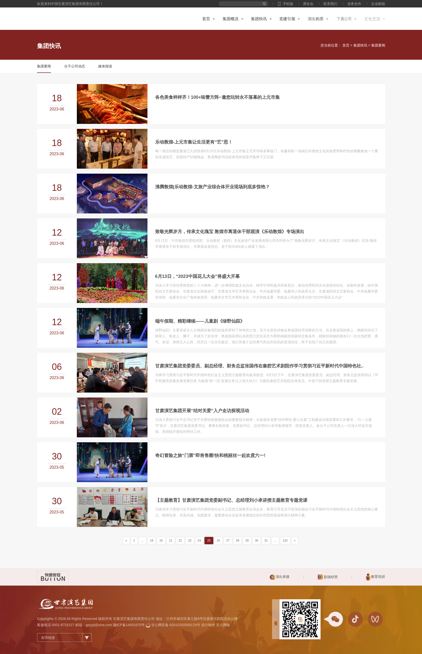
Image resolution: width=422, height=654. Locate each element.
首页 (206, 19)
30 (256, 540)
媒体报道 (105, 66)
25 (208, 540)
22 (180, 540)
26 (218, 540)
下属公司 (344, 18)
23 (189, 540)
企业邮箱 (383, 4)
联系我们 (335, 4)
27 (228, 540)
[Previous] (126, 540)
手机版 (292, 4)
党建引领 (287, 19)
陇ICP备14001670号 (129, 625)
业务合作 (359, 4)
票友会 (313, 4)
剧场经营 (328, 577)
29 (247, 540)
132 (285, 540)
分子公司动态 (74, 66)
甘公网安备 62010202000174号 (175, 625)
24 (199, 540)
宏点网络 (223, 625)
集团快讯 (259, 19)
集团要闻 (378, 45)
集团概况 (230, 19)
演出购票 (315, 19)
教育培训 (375, 576)
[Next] (294, 540)
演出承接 (280, 577)
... (142, 540)
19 (151, 540)
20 (161, 540)
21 (170, 540)
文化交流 (374, 18)
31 (266, 540)
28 (237, 540)
